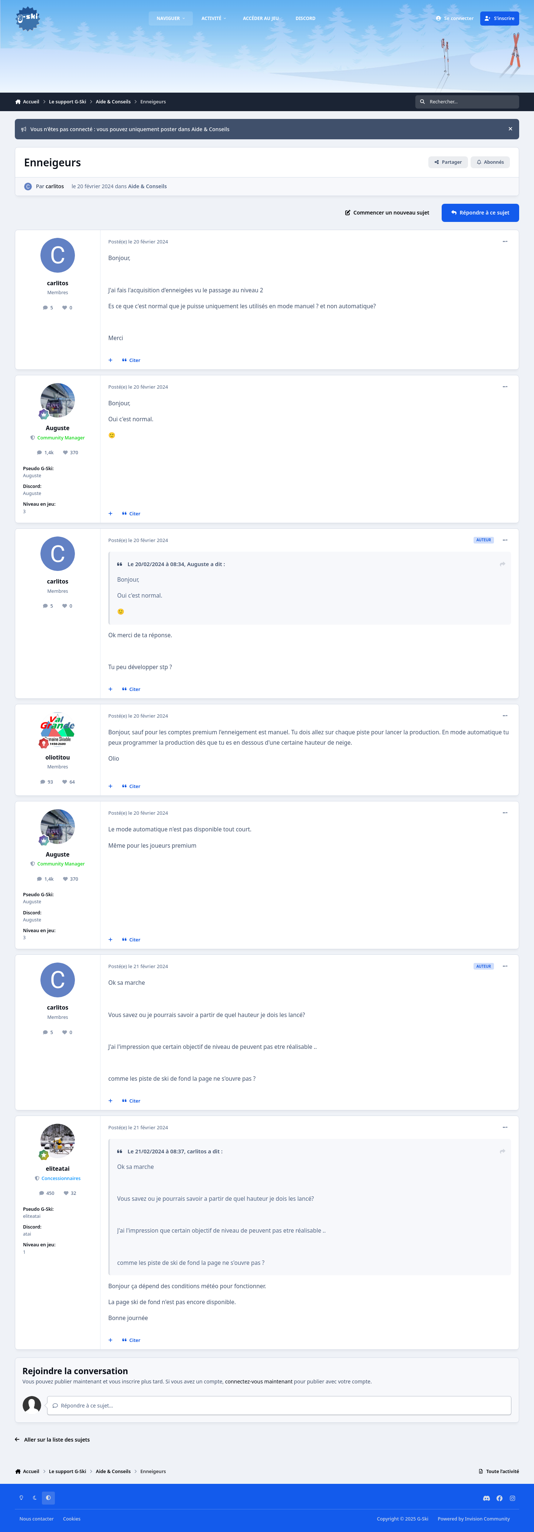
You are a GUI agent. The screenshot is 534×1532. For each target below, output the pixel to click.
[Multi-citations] (110, 360)
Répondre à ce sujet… (83, 1405)
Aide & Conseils (147, 186)
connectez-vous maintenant (259, 1381)
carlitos (55, 186)
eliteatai (58, 1169)
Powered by (474, 1519)
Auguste (58, 428)
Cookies (71, 1519)
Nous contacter (37, 1519)
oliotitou (57, 757)
